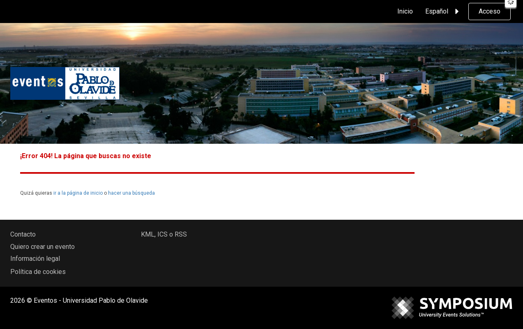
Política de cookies (38, 272)
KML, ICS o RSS (164, 234)
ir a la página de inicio (78, 193)
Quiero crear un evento (42, 247)
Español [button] (443, 11)
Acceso (489, 11)
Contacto (23, 234)
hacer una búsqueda (131, 193)
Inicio (405, 11)
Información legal (35, 258)
